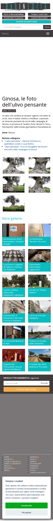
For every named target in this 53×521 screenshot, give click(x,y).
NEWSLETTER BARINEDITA (21, 378)
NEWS (6, 470)
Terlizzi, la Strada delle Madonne (37, 342)
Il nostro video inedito (26, 389)
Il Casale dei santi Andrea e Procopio (38, 365)
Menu (5, 33)
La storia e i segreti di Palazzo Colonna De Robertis (12, 267)
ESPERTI (33, 461)
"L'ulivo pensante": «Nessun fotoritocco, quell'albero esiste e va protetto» (22, 142)
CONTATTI (34, 468)
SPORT (32, 459)
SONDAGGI (34, 466)
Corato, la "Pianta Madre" (37, 291)
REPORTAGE (8, 468)
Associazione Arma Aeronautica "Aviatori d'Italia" (13, 241)
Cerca (47, 27)
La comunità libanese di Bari (13, 342)
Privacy (33, 470)
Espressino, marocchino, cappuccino (35, 267)
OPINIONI (33, 457)
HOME (6, 457)
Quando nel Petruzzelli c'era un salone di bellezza (12, 366)
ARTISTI (7, 466)
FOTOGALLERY (35, 464)
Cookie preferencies (38, 472)
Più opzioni (26, 513)
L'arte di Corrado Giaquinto (37, 316)
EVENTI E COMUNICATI (12, 464)
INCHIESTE (8, 459)
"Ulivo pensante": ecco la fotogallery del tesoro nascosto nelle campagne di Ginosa (25, 148)
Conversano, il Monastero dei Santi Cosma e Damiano (13, 318)
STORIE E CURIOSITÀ (11, 461)
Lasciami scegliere (29, 498)
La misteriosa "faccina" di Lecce (37, 240)
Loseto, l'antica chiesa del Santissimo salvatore (13, 292)
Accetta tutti (26, 506)
